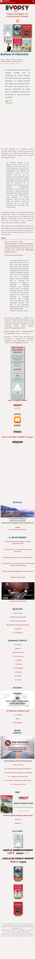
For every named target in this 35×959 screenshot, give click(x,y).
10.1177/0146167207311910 (15, 328)
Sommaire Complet (18, 652)
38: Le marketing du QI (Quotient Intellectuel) (18, 769)
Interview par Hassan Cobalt (18, 601)
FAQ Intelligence (18, 722)
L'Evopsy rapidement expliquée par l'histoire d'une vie (18, 571)
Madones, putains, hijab (18, 577)
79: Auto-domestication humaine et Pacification (18, 772)
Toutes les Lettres (18, 765)
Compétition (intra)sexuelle (18, 617)
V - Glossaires (18, 672)
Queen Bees (4, 228)
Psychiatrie (18, 629)
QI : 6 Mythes (18, 715)
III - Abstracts (18, 664)
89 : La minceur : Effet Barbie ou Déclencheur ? (18, 780)
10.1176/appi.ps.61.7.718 (19, 343)
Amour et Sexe (18, 613)
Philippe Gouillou (6, 61)
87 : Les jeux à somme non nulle (18, 776)
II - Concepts (18, 660)
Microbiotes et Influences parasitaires (18, 625)
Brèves (7, 59)
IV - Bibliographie (18, 668)
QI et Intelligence (18, 632)
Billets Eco (18, 823)
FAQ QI (18, 719)
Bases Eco (18, 819)
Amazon (9, 925)
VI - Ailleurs (18, 676)
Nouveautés (17, 644)
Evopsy (3, 59)
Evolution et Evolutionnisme (18, 621)
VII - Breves (18, 680)
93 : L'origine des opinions (18, 784)
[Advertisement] (16, 127)
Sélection (18, 648)
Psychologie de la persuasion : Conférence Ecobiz (18, 557)
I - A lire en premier (18, 656)
